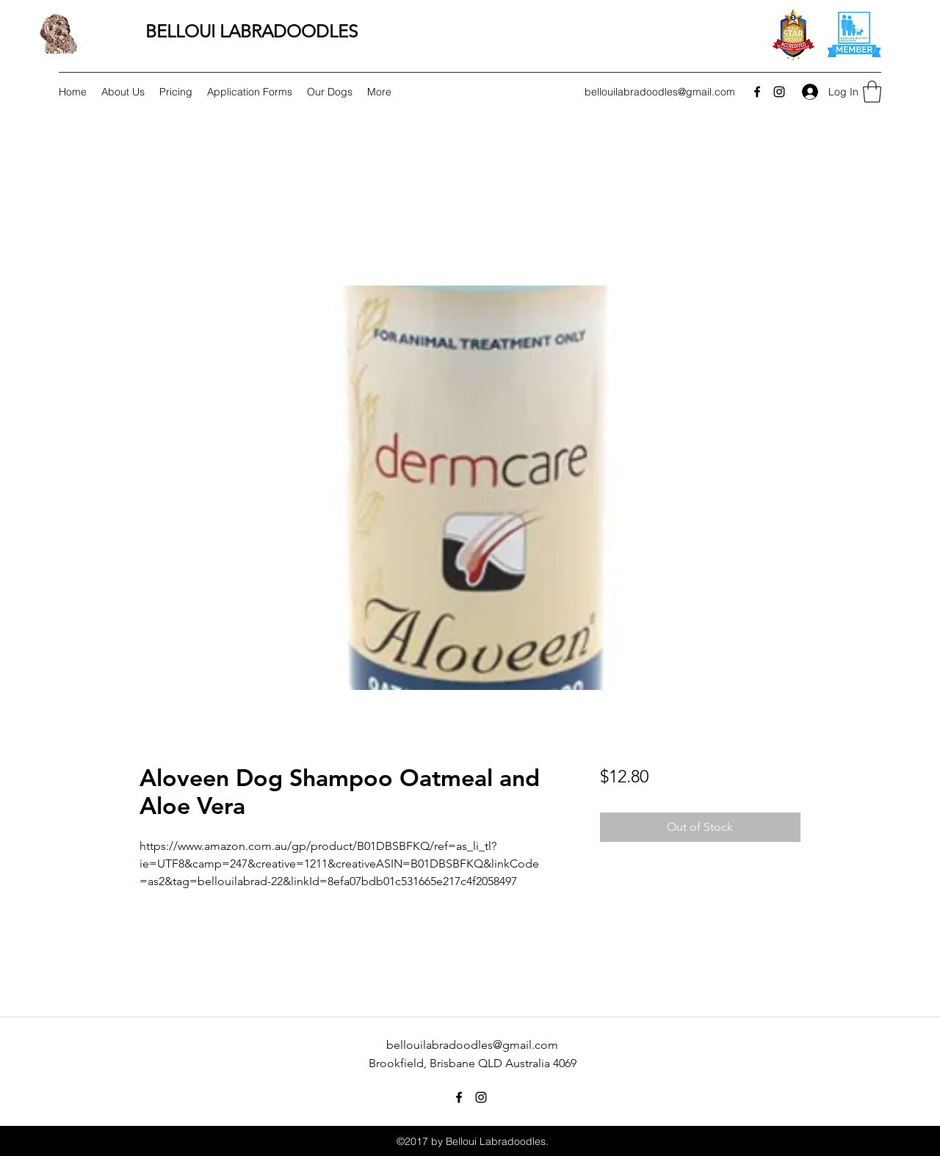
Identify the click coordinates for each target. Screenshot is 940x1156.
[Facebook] (757, 91)
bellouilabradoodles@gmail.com (660, 91)
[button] (872, 92)
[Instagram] (779, 91)
